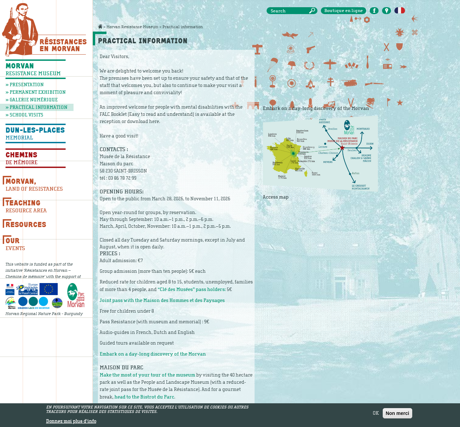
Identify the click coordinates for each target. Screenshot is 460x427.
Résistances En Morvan (63, 45)
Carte (386, 10)
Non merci (397, 413)
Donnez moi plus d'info (71, 421)
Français (399, 10)
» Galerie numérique (31, 99)
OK (376, 413)
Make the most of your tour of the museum (147, 375)
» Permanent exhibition (35, 92)
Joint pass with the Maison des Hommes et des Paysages (162, 300)
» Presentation (24, 84)
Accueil (100, 26)
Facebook (374, 10)
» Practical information (36, 107)
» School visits (24, 114)
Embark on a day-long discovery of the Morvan (153, 354)
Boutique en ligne (343, 10)
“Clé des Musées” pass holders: (192, 289)
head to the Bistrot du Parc (144, 397)
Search (313, 11)
